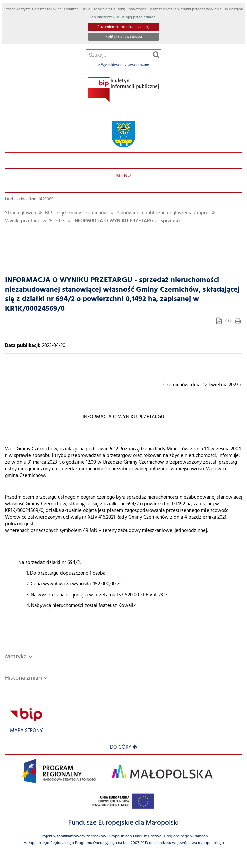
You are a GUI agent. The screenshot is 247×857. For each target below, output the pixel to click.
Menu (123, 175)
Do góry (123, 747)
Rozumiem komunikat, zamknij (123, 27)
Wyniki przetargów (25, 221)
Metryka (16, 657)
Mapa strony (26, 731)
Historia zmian (23, 678)
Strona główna (20, 213)
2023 (60, 221)
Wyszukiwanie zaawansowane (123, 65)
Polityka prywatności (123, 36)
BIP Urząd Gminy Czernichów (76, 213)
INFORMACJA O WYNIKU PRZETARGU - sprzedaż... (128, 221)
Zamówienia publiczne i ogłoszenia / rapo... (162, 213)
